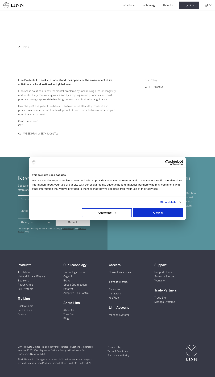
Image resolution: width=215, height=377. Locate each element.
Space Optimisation (75, 284)
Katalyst (68, 288)
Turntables (24, 272)
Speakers (23, 280)
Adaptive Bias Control (76, 293)
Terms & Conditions (118, 351)
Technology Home (74, 272)
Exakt (66, 280)
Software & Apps (164, 276)
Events (22, 314)
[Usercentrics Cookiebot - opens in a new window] (168, 162)
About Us (168, 5)
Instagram (115, 293)
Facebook (114, 289)
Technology (149, 5)
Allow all (158, 212)
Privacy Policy (68, 228)
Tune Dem (69, 314)
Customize (107, 212)
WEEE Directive (154, 86)
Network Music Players (31, 276)
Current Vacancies (120, 272)
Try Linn (189, 5)
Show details (168, 202)
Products (128, 5)
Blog (66, 318)
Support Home (163, 272)
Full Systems (25, 288)
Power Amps (25, 284)
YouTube (114, 297)
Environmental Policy (118, 355)
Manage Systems (119, 314)
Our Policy (151, 80)
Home (25, 47)
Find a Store (25, 310)
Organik (68, 276)
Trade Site (160, 297)
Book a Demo (25, 306)
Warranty (160, 280)
